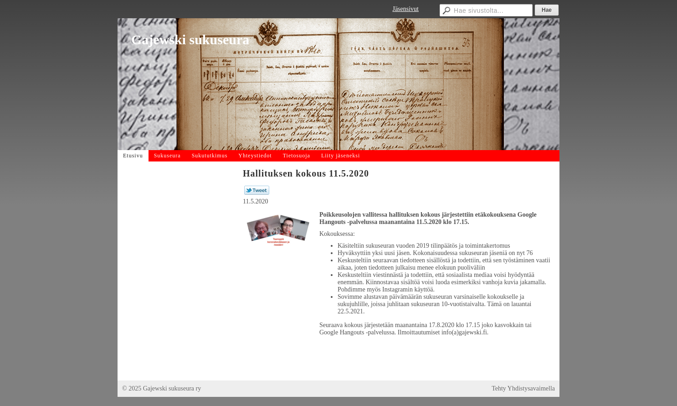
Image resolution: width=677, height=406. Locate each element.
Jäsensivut (405, 8)
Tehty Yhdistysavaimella (523, 388)
